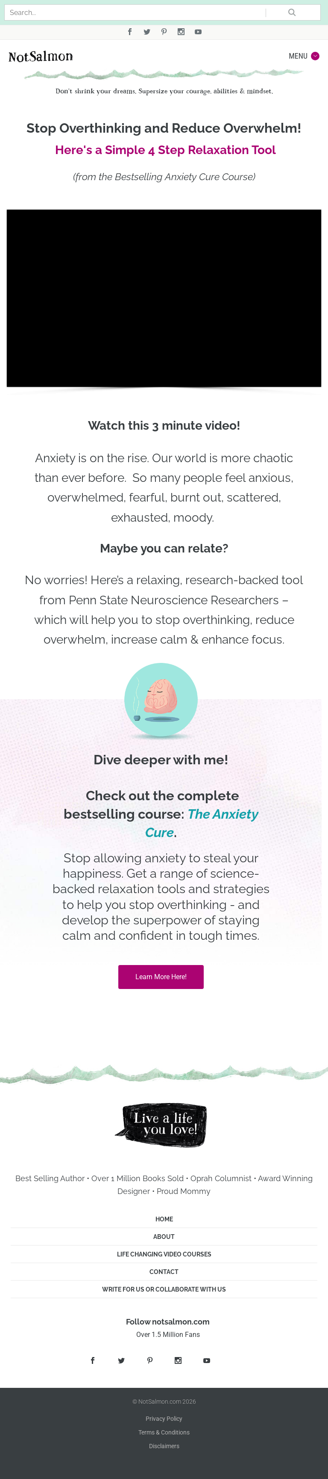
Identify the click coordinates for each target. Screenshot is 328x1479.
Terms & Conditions (164, 1432)
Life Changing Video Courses (164, 1254)
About (164, 1236)
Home (164, 1219)
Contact (164, 1271)
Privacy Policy (164, 1418)
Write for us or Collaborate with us (164, 1289)
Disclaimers (164, 1446)
